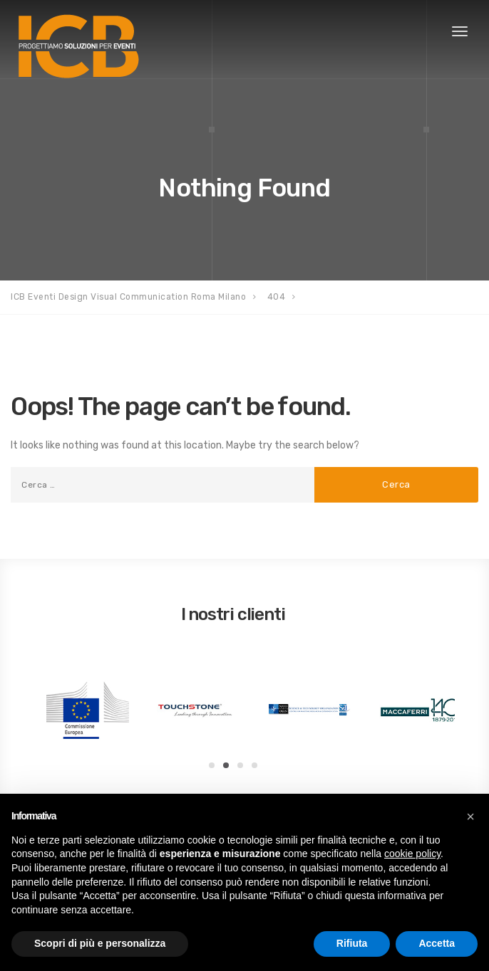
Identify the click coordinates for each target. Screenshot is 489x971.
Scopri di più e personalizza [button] (99, 943)
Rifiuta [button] (352, 943)
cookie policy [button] (412, 853)
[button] (470, 816)
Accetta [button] (436, 943)
